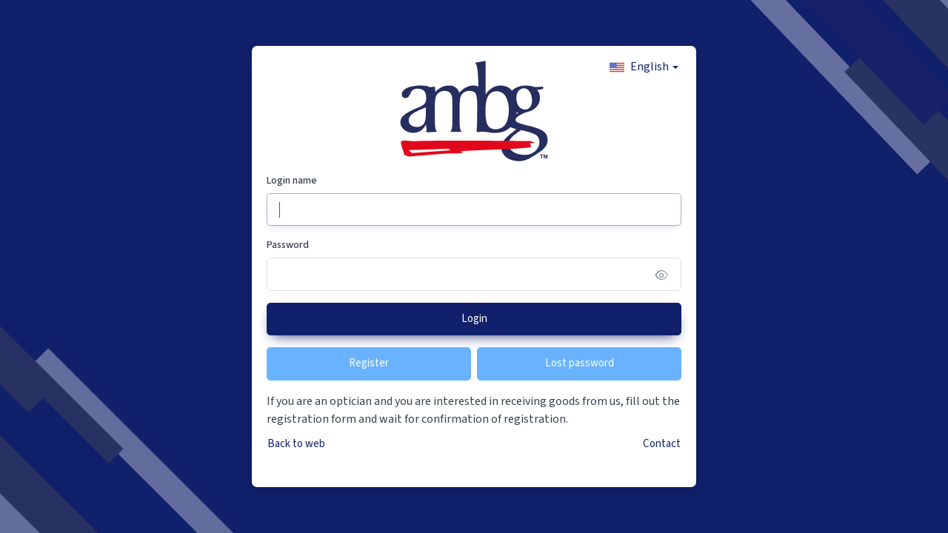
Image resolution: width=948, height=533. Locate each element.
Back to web (296, 444)
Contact (662, 444)
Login (474, 318)
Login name (292, 180)
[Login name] (474, 210)
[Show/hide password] (662, 274)
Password (288, 245)
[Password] (474, 274)
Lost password (579, 363)
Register (369, 363)
